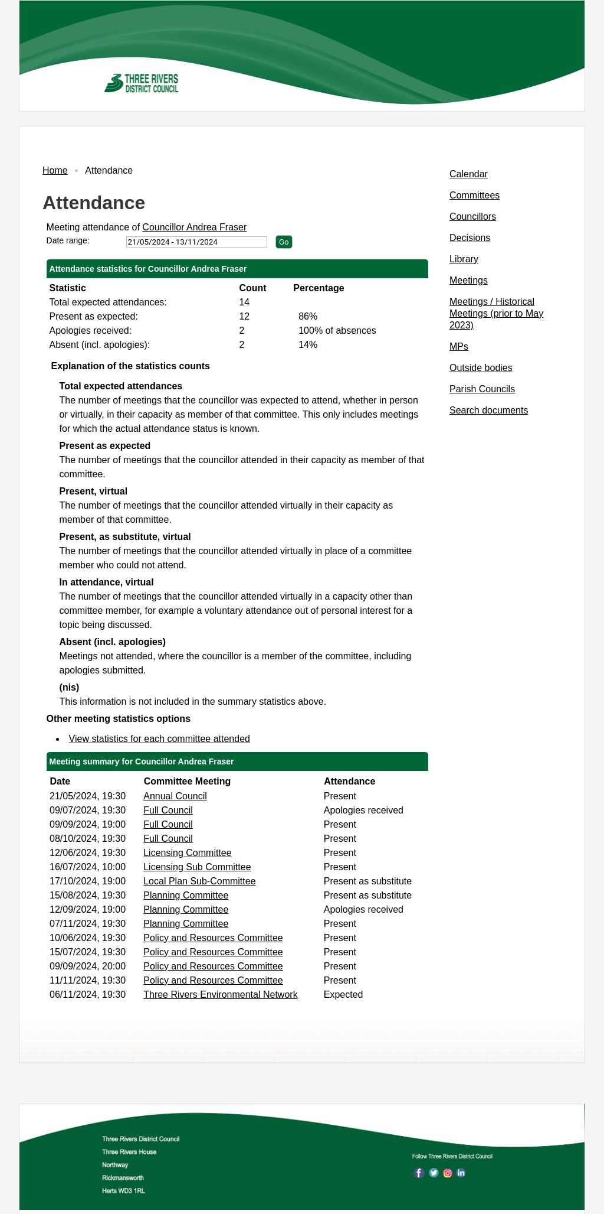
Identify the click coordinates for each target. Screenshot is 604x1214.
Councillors (472, 216)
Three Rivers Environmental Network (220, 995)
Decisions (469, 238)
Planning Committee (185, 895)
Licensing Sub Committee (197, 867)
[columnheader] (93, 781)
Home (55, 170)
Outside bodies (481, 368)
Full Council (168, 810)
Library (463, 259)
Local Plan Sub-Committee (199, 881)
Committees (474, 195)
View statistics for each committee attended (159, 739)
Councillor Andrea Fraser (194, 227)
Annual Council (175, 796)
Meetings (468, 280)
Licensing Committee (187, 853)
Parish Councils (482, 389)
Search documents (488, 410)
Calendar (468, 174)
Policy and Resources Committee (213, 938)
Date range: (68, 240)
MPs (458, 346)
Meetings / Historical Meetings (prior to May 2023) (496, 313)
